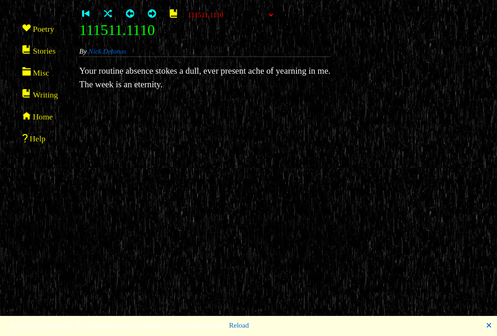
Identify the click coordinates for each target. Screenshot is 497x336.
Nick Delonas (107, 51)
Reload (239, 325)
